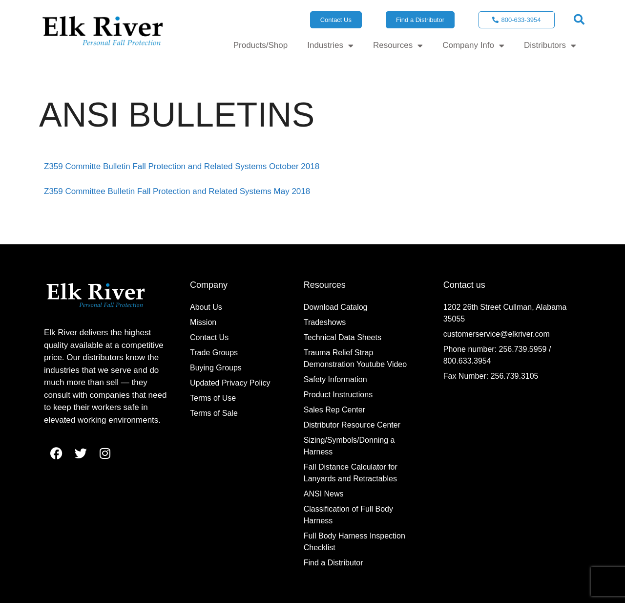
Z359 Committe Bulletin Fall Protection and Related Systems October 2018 (181, 166)
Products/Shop (260, 45)
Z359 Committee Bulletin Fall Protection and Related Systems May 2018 (177, 191)
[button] (579, 19)
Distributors (550, 46)
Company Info (473, 46)
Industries (330, 46)
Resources (398, 46)
